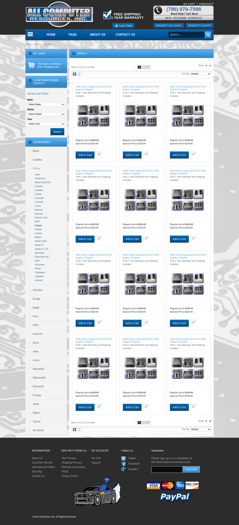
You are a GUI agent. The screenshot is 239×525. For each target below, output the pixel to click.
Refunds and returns (73, 467)
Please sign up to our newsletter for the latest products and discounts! (171, 460)
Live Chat (123, 25)
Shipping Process (72, 462)
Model (30, 109)
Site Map (37, 471)
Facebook (134, 463)
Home (28, 44)
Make (30, 99)
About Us (37, 458)
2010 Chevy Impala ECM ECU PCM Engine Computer (188, 340)
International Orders (43, 467)
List (80, 74)
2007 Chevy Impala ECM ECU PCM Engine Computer (188, 256)
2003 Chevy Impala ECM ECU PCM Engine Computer (141, 172)
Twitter (132, 458)
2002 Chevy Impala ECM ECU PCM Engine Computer (93, 172)
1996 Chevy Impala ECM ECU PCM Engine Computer (93, 88)
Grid (74, 74)
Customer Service (42, 462)
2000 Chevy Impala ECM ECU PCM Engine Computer (141, 88)
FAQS (65, 471)
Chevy (37, 44)
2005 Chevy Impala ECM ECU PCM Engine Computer (93, 256)
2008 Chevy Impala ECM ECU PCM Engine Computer (93, 340)
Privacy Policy (70, 475)
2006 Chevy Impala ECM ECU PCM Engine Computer (141, 256)
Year (29, 119)
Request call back (169, 25)
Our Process (69, 458)
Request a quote (199, 25)
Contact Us (38, 475)
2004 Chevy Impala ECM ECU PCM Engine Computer (188, 172)
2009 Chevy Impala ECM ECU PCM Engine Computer (141, 340)
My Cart (96, 458)
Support (96, 462)
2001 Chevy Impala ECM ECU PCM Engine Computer (188, 88)
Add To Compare (99, 154)
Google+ (133, 469)
